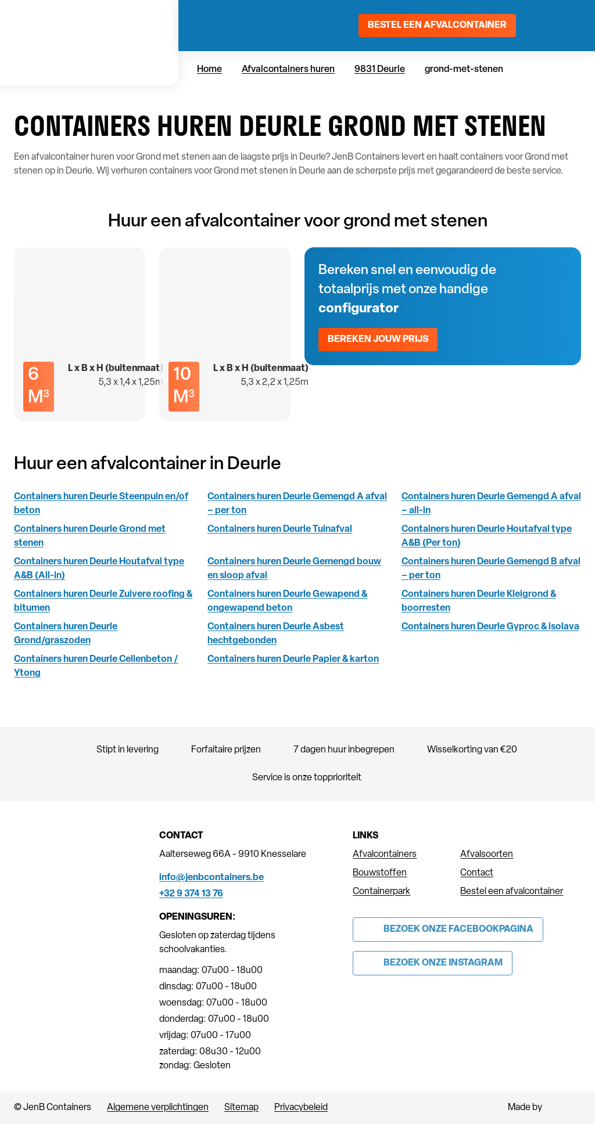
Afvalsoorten (486, 854)
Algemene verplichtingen (158, 1107)
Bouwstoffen (380, 873)
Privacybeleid (301, 1107)
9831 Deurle (379, 69)
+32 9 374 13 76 (191, 894)
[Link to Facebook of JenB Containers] (448, 929)
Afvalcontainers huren (288, 69)
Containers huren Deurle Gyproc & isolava (490, 627)
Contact (476, 873)
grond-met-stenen (464, 69)
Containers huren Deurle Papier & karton (293, 659)
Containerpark (381, 891)
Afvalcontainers (385, 854)
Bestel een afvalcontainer (437, 25)
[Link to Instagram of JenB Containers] (432, 963)
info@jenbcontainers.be (211, 877)
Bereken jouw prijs (378, 339)
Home (209, 69)
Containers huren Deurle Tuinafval (279, 529)
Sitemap (241, 1107)
